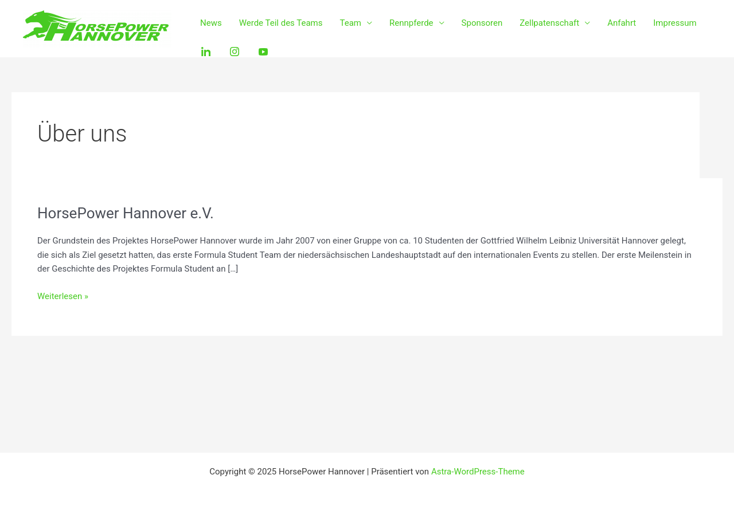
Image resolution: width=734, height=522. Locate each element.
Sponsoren (482, 23)
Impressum (674, 23)
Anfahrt (621, 23)
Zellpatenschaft (549, 23)
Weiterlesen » (62, 295)
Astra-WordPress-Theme (478, 471)
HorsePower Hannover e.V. (125, 213)
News (211, 23)
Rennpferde (411, 23)
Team (351, 23)
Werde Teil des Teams (281, 23)
